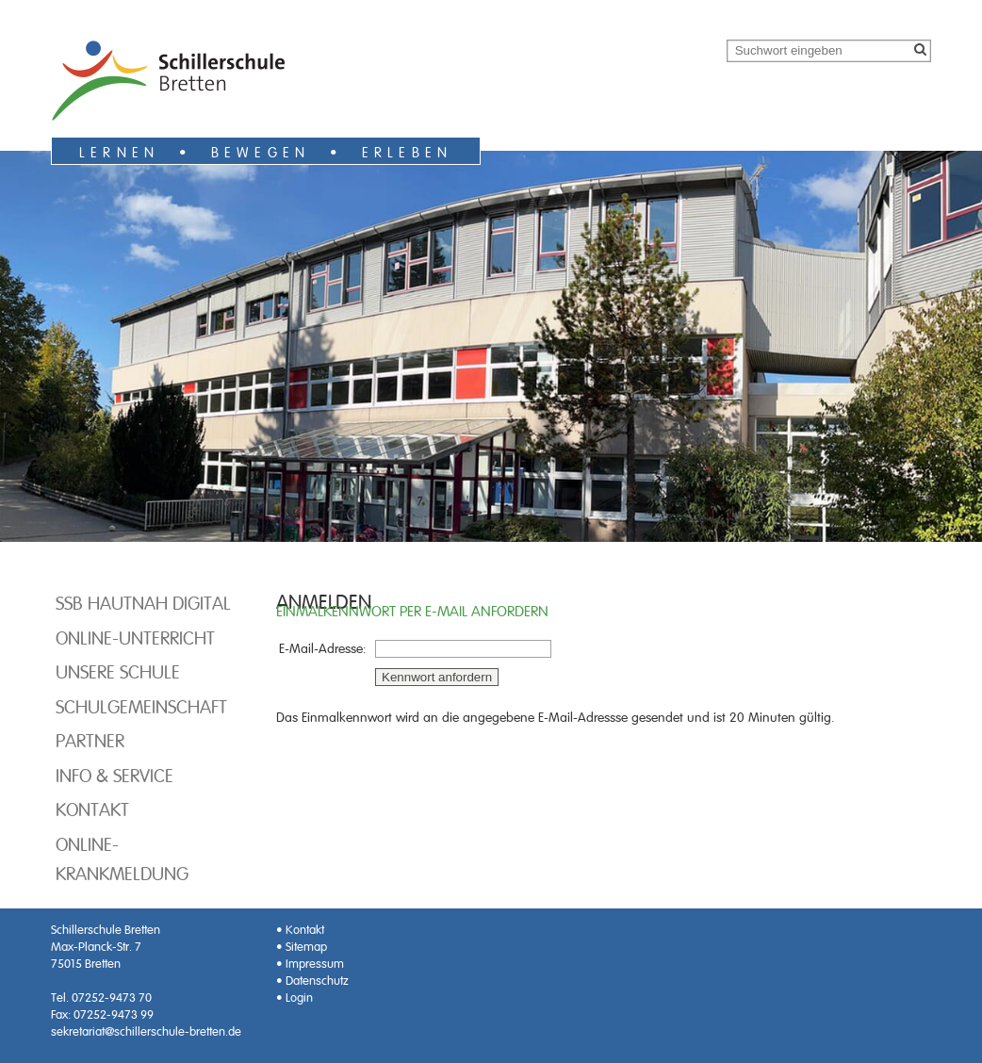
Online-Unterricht (135, 638)
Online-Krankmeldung (122, 859)
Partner (90, 740)
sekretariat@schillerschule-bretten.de (146, 1031)
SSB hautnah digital (143, 603)
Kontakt (92, 809)
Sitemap (306, 947)
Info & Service (114, 775)
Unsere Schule (118, 672)
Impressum (315, 964)
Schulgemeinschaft (141, 706)
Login (299, 997)
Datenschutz (317, 980)
